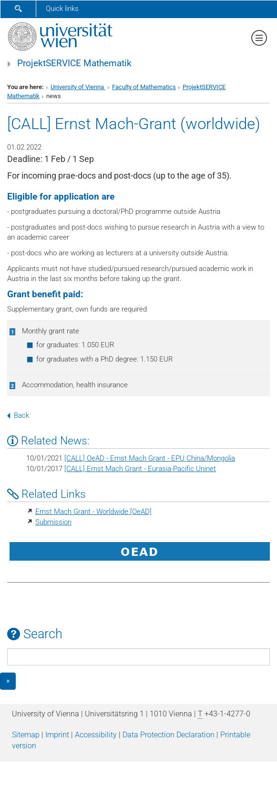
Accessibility (96, 734)
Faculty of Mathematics (144, 87)
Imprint (57, 734)
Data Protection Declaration (169, 734)
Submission (53, 522)
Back (18, 415)
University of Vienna (78, 87)
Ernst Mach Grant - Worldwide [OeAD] (93, 511)
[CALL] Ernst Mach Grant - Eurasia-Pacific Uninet (140, 468)
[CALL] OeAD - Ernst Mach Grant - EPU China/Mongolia (149, 458)
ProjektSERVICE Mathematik (74, 63)
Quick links (62, 8)
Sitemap (26, 734)
